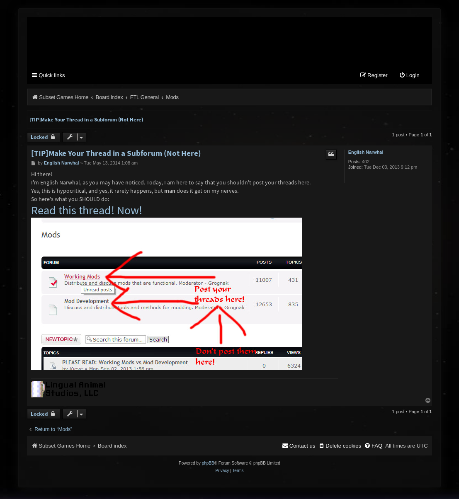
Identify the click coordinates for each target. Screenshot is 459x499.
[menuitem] (409, 79)
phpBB (208, 466)
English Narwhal (366, 155)
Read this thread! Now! (86, 213)
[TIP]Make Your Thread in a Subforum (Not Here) (86, 122)
